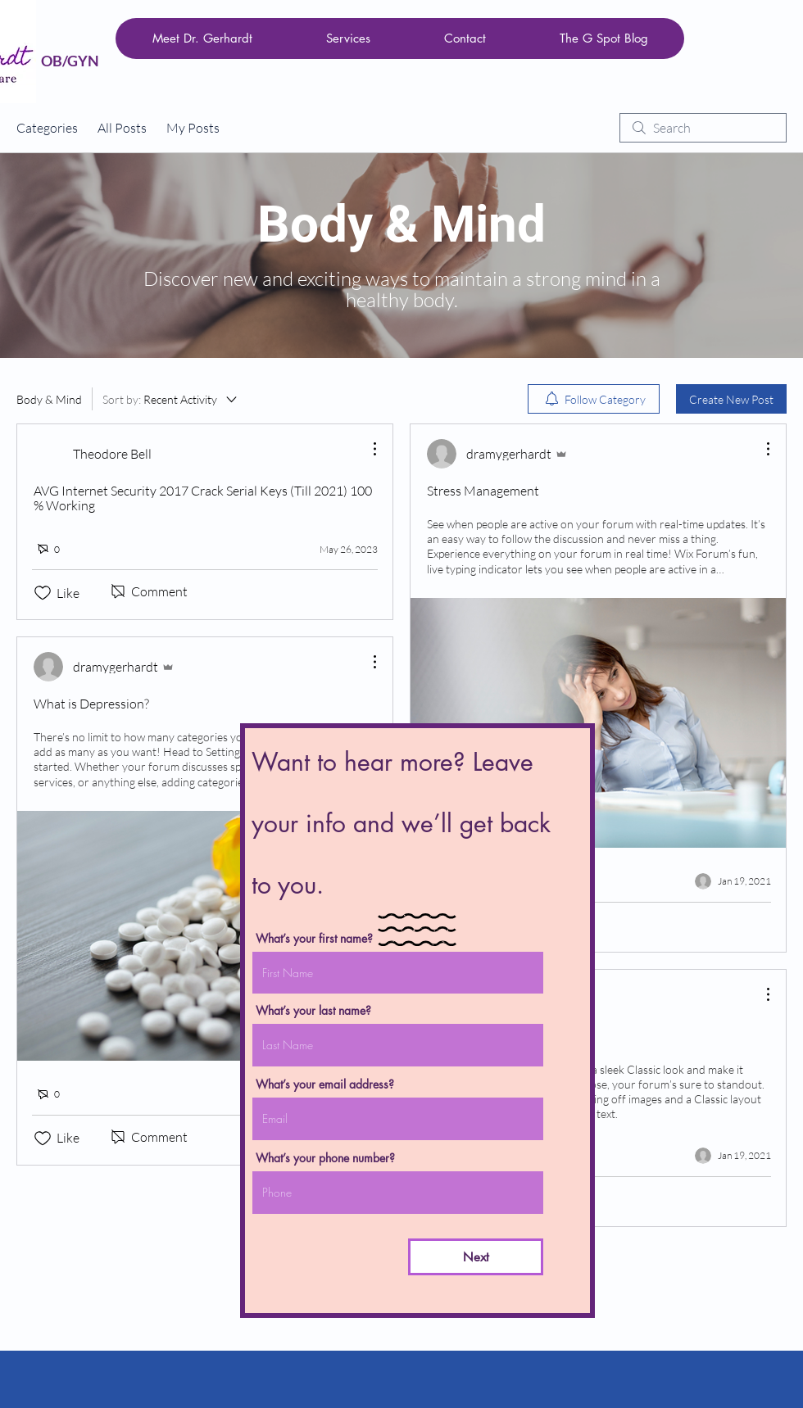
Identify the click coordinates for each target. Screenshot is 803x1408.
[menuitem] (594, 399)
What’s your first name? (314, 938)
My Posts (193, 128)
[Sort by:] (170, 399)
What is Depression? (91, 703)
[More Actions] (366, 449)
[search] (703, 128)
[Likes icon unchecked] (42, 593)
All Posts (122, 128)
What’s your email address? (325, 1084)
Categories (47, 128)
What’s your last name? (313, 1010)
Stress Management (483, 490)
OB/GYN (70, 61)
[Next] (475, 1256)
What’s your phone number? (325, 1158)
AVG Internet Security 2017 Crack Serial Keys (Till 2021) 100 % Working (203, 498)
